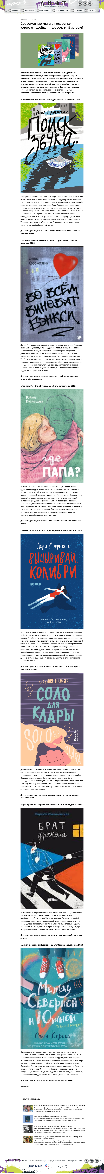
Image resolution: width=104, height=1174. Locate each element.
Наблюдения (44, 10)
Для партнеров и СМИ (75, 1162)
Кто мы (91, 10)
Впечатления (29, 10)
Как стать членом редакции (37, 1162)
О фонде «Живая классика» (57, 1162)
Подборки (78, 10)
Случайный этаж (62, 10)
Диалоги (15, 10)
